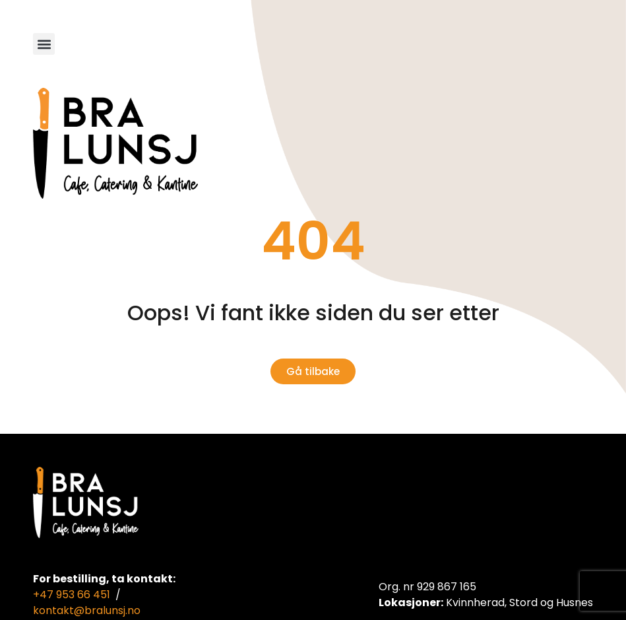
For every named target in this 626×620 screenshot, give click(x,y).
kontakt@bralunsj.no (87, 610)
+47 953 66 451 (71, 594)
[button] (44, 44)
